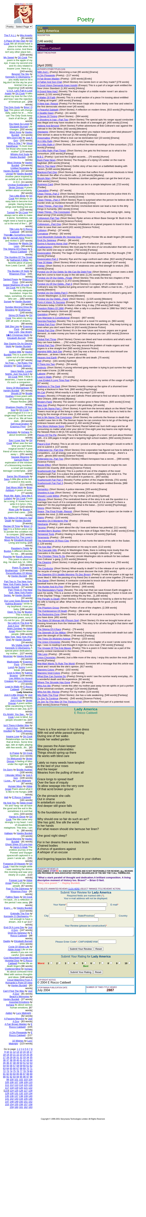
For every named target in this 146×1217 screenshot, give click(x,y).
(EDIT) (42, 28)
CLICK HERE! (71, 861)
